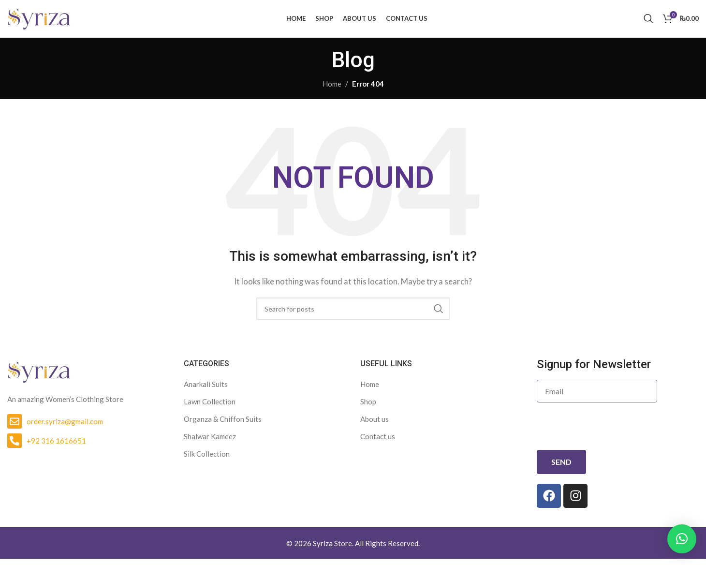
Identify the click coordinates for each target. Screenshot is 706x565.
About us (374, 425)
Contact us (377, 442)
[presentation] (610, 433)
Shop (368, 407)
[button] (681, 538)
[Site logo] (38, 20)
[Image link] (38, 376)
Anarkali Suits (206, 390)
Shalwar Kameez (210, 442)
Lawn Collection (209, 407)
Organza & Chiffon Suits (223, 425)
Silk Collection (207, 460)
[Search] (648, 21)
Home (332, 90)
